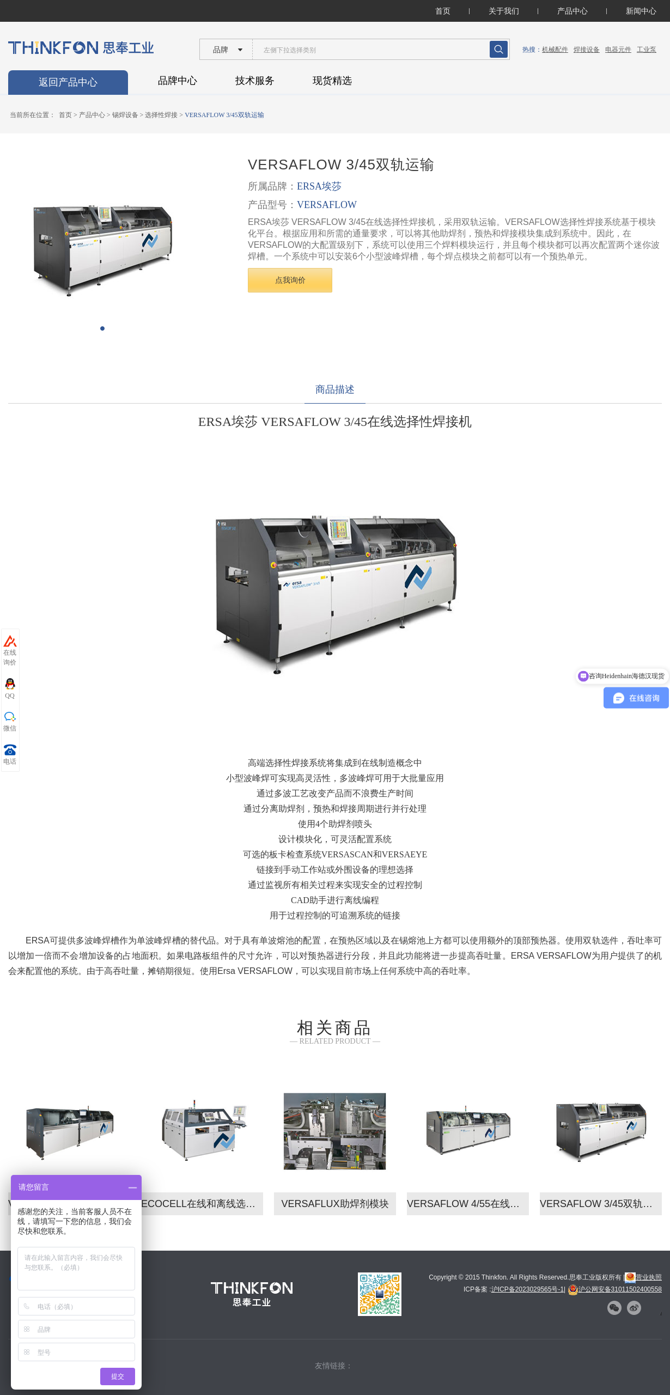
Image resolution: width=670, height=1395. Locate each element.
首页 (442, 11)
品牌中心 (177, 80)
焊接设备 (587, 49)
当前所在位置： (33, 115)
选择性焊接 (161, 115)
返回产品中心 (68, 82)
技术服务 (255, 80)
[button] (102, 328)
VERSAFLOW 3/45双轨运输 (224, 115)
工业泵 (646, 49)
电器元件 (618, 49)
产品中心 (572, 11)
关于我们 (504, 11)
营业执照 (643, 1277)
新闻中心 (641, 11)
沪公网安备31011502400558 (615, 1289)
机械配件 (555, 49)
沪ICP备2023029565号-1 (527, 1289)
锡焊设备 (125, 115)
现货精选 (332, 80)
